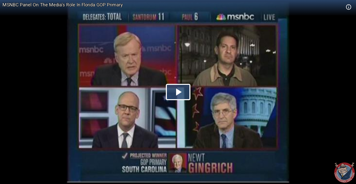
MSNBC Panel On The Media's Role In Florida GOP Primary (63, 4)
